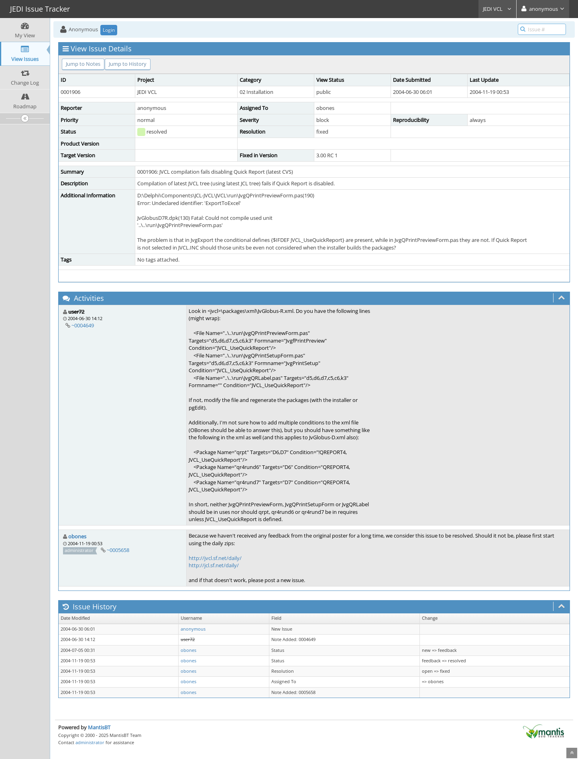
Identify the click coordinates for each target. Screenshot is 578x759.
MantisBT (99, 727)
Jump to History (128, 63)
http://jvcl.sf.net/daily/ (215, 558)
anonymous (193, 629)
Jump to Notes (83, 63)
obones (77, 536)
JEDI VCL (497, 8)
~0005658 (118, 550)
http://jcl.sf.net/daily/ (214, 565)
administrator (89, 742)
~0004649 (82, 325)
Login (109, 29)
